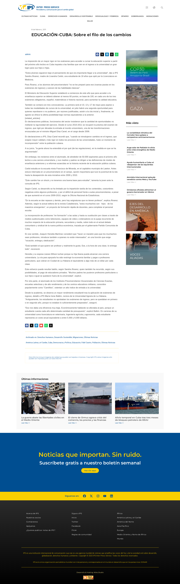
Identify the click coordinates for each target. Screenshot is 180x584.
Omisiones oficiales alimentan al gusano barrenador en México (141, 191)
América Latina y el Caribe (36, 342)
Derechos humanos (57, 16)
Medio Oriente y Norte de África (131, 534)
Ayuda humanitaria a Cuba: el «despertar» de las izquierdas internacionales (140, 164)
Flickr (74, 530)
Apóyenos (30, 526)
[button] (162, 7)
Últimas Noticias (29, 16)
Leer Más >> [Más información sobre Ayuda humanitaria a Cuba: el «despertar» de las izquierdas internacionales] (131, 169)
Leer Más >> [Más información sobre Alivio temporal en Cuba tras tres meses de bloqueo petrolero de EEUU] (119, 423)
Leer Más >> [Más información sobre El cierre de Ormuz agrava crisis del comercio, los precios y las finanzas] (72, 423)
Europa (120, 530)
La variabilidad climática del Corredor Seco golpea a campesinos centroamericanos (141, 135)
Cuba (50, 342)
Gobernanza (137, 16)
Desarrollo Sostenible (81, 16)
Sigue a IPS (77, 513)
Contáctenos (32, 522)
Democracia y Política (62, 342)
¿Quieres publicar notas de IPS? (40, 530)
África (119, 513)
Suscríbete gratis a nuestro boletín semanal (90, 463)
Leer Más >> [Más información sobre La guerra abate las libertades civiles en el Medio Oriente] (25, 423)
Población (96, 342)
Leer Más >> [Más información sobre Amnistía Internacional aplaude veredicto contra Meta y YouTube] (131, 182)
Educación (76, 342)
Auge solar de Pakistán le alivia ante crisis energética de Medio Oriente (141, 149)
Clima (42, 16)
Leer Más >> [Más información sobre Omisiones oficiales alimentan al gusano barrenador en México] (131, 195)
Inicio (74, 518)
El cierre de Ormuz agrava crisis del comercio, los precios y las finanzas (87, 418)
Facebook (76, 526)
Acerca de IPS (32, 513)
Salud (90, 21)
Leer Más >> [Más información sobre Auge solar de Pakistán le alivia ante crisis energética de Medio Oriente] (131, 155)
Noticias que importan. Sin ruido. (90, 454)
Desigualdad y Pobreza (107, 16)
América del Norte (125, 522)
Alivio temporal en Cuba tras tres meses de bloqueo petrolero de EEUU (136, 418)
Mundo (120, 539)
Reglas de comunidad (82, 534)
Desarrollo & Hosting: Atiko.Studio (90, 572)
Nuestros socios (33, 518)
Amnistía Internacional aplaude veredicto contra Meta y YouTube (141, 178)
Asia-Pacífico (123, 526)
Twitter (75, 522)
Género (125, 16)
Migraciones (152, 16)
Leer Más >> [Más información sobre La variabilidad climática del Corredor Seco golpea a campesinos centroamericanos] (131, 140)
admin (28, 54)
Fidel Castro (86, 342)
